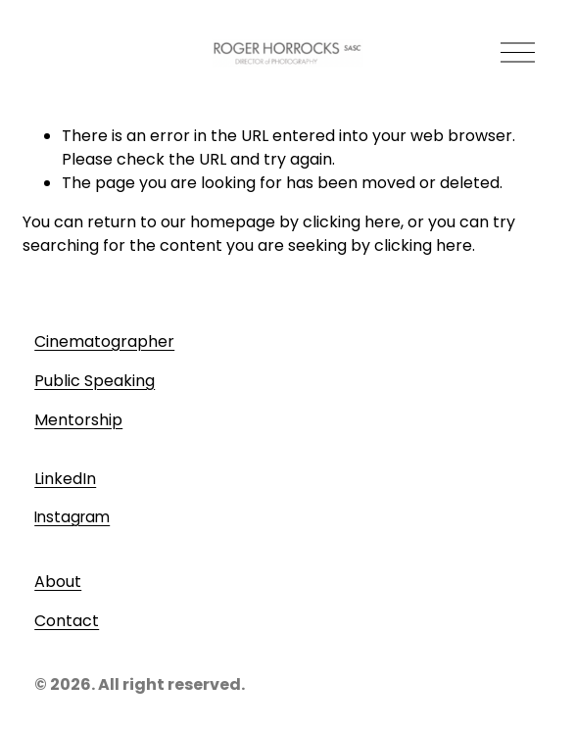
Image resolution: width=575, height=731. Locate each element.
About (57, 581)
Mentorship (78, 420)
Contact (66, 620)
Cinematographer (104, 341)
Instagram (72, 517)
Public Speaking (94, 380)
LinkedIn (65, 478)
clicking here (352, 222)
